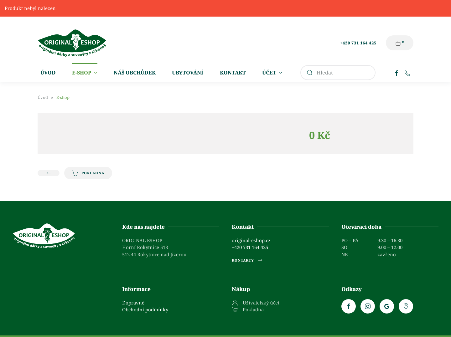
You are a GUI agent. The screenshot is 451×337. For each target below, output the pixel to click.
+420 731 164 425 (358, 43)
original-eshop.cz (251, 240)
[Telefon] (407, 72)
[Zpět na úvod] (72, 43)
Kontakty (247, 260)
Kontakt (233, 72)
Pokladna (88, 173)
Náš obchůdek (135, 72)
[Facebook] (396, 72)
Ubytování (187, 72)
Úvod (48, 72)
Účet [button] (272, 72)
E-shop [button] (84, 72)
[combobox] (338, 72)
